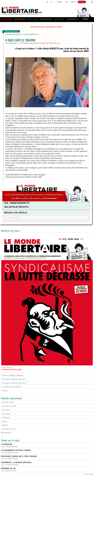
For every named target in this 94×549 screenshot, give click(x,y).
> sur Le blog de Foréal (9, 445)
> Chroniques (5, 414)
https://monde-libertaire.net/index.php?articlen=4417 (39, 43)
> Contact (4, 391)
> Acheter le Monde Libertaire (12, 375)
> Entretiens (5, 417)
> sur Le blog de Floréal (16, 451)
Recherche (6, 433)
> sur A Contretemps (9, 469)
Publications (59, 2)
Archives (85, 19)
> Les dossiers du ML (8, 406)
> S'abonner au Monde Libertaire (13, 379)
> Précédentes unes (8, 429)
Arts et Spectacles (37, 27)
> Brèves (4, 421)
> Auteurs (4, 425)
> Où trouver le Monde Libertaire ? (14, 383)
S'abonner (73, 2)
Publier (66, 2)
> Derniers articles (7, 402)
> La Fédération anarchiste (11, 387)
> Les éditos (5, 410)
